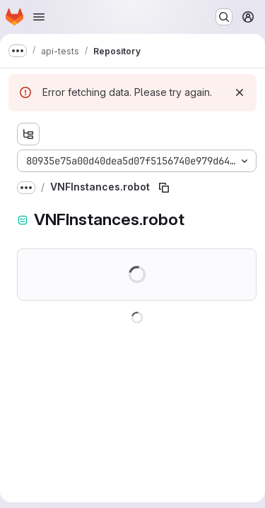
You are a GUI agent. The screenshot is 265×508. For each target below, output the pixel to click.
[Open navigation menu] (39, 17)
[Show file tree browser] (28, 134)
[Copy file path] (164, 187)
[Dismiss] (239, 92)
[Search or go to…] (224, 16)
